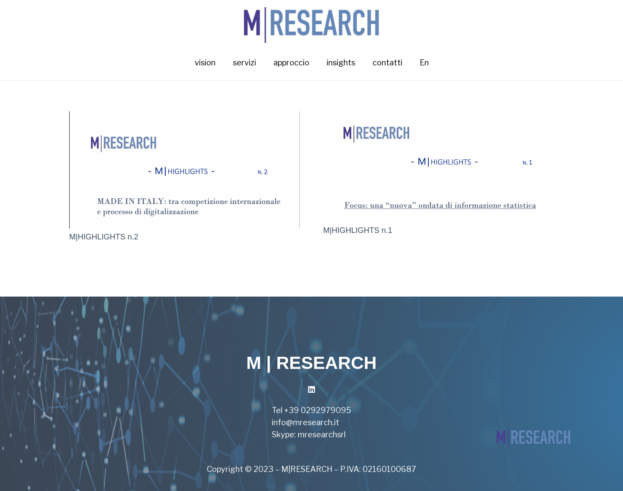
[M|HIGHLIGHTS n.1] (438, 117)
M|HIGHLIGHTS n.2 (103, 237)
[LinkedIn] (311, 389)
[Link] (312, 22)
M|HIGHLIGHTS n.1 (357, 230)
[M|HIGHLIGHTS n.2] (184, 117)
